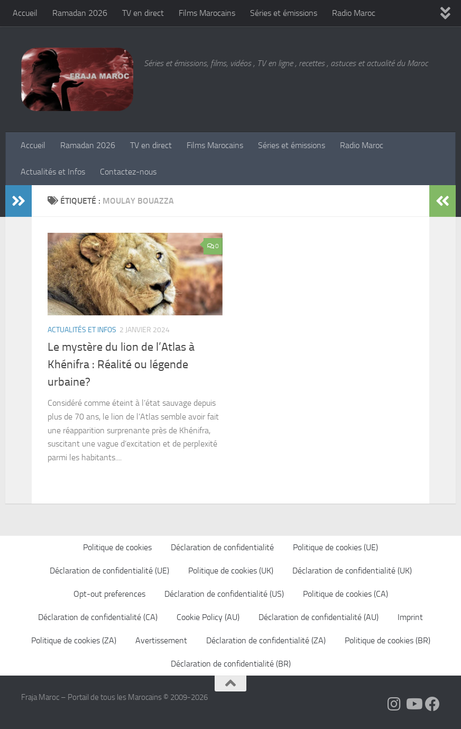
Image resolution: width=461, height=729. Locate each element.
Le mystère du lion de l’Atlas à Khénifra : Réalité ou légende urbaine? (121, 364)
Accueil (25, 13)
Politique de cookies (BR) (387, 640)
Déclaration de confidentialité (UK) (352, 571)
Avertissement (161, 640)
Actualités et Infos (53, 172)
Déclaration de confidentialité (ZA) (266, 640)
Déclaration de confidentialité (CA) (98, 617)
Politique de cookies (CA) (345, 594)
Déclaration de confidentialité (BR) (231, 664)
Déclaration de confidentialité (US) (224, 594)
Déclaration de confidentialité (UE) (109, 571)
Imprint (410, 617)
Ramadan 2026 (79, 13)
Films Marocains (207, 13)
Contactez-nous (128, 172)
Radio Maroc (353, 13)
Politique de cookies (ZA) (73, 640)
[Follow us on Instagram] (394, 704)
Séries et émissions (283, 13)
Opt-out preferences (109, 594)
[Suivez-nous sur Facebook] (432, 704)
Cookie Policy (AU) (208, 617)
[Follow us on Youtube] (413, 704)
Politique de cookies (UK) (230, 571)
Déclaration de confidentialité (222, 547)
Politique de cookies (117, 547)
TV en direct (143, 13)
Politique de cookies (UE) (335, 547)
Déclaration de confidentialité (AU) (319, 617)
